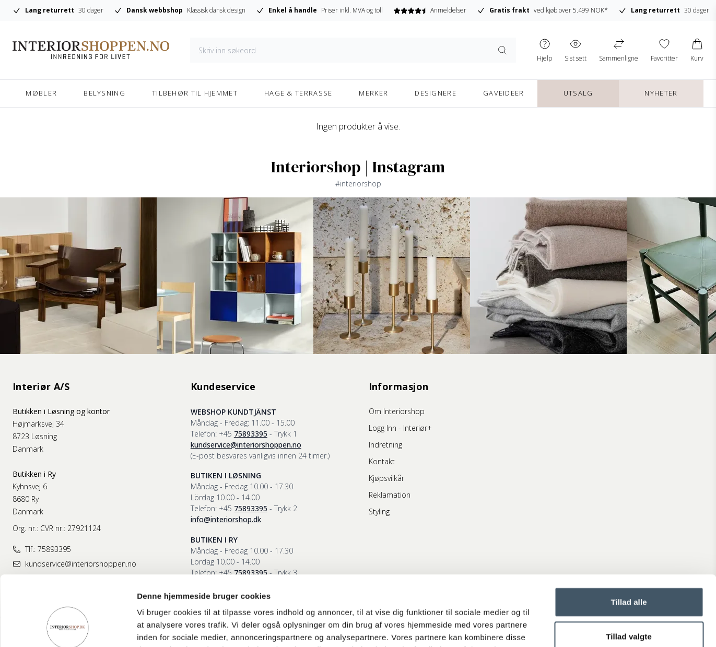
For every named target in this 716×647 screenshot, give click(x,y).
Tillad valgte (629, 570)
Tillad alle (629, 536)
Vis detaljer (543, 626)
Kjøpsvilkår (386, 478)
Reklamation (389, 495)
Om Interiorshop (397, 411)
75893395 (250, 434)
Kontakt (382, 461)
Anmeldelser (429, 10)
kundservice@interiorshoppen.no (246, 445)
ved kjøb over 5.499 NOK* (542, 10)
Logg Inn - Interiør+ (400, 428)
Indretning (385, 445)
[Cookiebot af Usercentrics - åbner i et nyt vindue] (67, 626)
